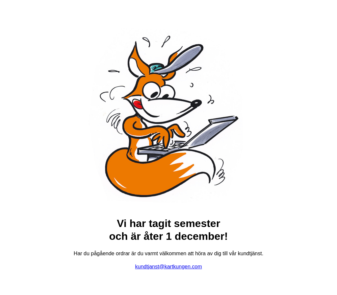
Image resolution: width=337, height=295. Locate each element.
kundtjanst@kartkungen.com (168, 266)
